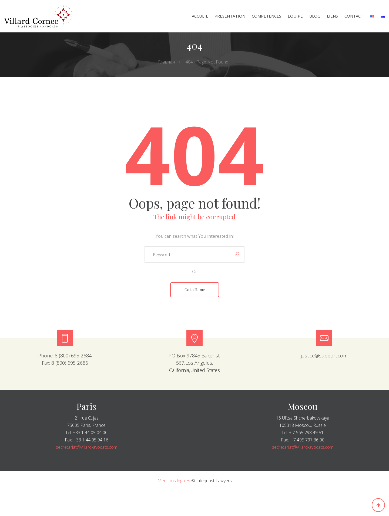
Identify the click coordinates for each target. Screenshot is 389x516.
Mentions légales (173, 481)
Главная (166, 62)
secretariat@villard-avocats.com (86, 447)
